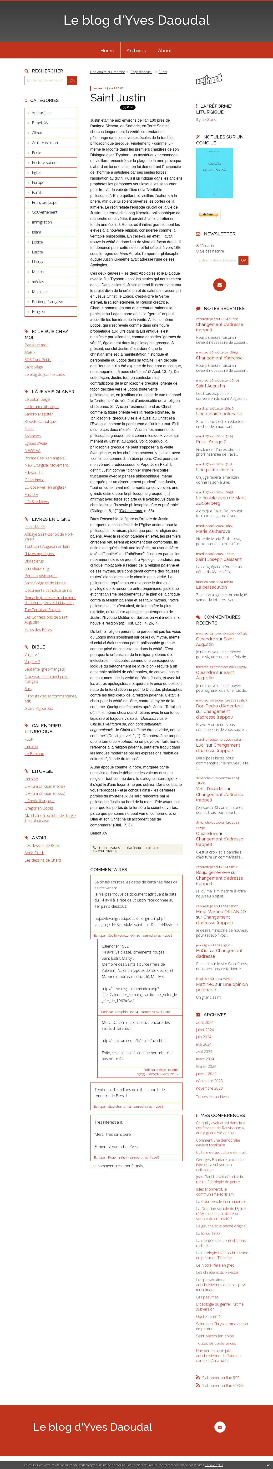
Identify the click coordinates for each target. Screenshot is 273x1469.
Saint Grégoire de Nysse (45, 583)
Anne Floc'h (34, 852)
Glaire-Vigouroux (39, 708)
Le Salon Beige (37, 399)
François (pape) (45, 202)
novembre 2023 (209, 1088)
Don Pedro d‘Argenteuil (219, 705)
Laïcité (37, 252)
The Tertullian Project (43, 609)
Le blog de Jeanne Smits (45, 374)
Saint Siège (34, 367)
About (165, 50)
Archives (136, 50)
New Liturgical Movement (46, 465)
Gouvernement (44, 212)
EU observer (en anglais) (45, 487)
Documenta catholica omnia (48, 590)
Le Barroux (34, 753)
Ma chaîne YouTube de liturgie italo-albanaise (50, 818)
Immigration (42, 222)
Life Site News (37, 501)
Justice (37, 242)
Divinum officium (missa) (45, 793)
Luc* (200, 745)
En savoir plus (214, 1465)
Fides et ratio (131, 511)
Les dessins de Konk (42, 845)
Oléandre (205, 638)
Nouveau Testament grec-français (47, 679)
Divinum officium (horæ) (45, 786)
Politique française (47, 301)
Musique (39, 291)
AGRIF (30, 352)
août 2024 (204, 1022)
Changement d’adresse (219, 357)
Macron (39, 271)
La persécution (211, 587)
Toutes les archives (212, 1096)
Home (107, 50)
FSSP (29, 739)
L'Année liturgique (40, 800)
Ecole (36, 152)
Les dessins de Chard (43, 860)
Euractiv (31, 494)
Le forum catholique (42, 406)
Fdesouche (34, 472)
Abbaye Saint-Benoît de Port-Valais (49, 537)
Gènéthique (34, 479)
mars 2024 (205, 1059)
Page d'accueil (141, 72)
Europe (38, 182)
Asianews (33, 436)
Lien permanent (107, 848)
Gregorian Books (39, 808)
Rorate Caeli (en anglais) (45, 458)
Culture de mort (45, 142)
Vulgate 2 (32, 661)
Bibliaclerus (34, 561)
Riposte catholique (40, 421)
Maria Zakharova (213, 531)
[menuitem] (107, 50)
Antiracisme (42, 112)
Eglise (36, 172)
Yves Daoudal (209, 788)
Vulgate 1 (32, 654)
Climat (37, 132)
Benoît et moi (36, 345)
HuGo (201, 950)
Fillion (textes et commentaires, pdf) (51, 698)
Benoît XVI (41, 122)
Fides (29, 428)
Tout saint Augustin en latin (47, 546)
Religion (38, 311)
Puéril (163, 72)
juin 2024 (203, 1037)
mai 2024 (204, 1044)
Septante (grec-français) (45, 669)
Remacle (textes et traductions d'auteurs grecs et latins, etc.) (50, 600)
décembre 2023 (209, 1080)
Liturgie (38, 261)
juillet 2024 (205, 1029)
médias (38, 281)
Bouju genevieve (213, 872)
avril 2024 (204, 1051)
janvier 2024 (206, 1073)
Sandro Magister (39, 414)
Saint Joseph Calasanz (219, 559)
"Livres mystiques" (40, 553)
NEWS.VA (32, 450)
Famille (38, 192)
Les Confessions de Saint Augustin (46, 620)
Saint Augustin (210, 385)
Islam (36, 232)
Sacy (28, 688)
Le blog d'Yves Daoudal (136, 20)
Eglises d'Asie (36, 443)
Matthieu (205, 984)
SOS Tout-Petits (38, 359)
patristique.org (37, 568)
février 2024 (206, 1066)
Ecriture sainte (44, 162)
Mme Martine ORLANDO (221, 911)
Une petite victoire (215, 469)
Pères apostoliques (41, 575)
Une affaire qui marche (107, 72)
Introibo (31, 746)
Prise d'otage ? (211, 441)
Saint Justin (118, 97)
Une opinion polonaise (219, 413)
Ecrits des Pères (38, 629)
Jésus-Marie (35, 526)
